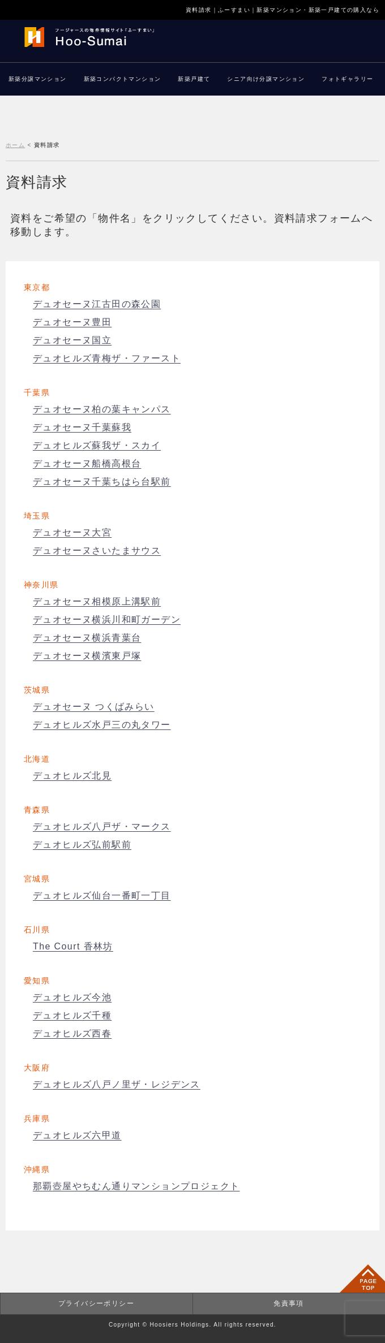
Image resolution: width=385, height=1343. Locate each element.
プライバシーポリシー (96, 1303)
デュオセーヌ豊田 (72, 322)
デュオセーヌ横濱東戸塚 (87, 655)
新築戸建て (194, 79)
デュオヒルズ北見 (72, 775)
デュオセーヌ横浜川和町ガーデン (107, 619)
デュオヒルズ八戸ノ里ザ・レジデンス (116, 1084)
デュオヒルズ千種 (72, 1015)
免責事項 (288, 1303)
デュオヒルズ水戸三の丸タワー (102, 724)
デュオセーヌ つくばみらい (94, 706)
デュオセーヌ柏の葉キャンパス (102, 409)
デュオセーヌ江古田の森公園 (97, 304)
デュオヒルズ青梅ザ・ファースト (107, 358)
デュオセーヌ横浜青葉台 (87, 637)
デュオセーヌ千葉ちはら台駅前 (102, 481)
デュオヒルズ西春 (72, 1033)
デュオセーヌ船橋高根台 (87, 463)
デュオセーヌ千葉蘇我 (82, 427)
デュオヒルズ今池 (72, 997)
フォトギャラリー (347, 79)
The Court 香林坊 (73, 946)
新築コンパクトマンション (122, 79)
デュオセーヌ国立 (72, 340)
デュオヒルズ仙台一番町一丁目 (102, 895)
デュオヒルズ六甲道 (77, 1135)
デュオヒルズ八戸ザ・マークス (102, 826)
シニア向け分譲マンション (266, 79)
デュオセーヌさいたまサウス (97, 550)
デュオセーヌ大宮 (72, 532)
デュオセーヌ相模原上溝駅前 (97, 601)
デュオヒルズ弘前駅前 (82, 844)
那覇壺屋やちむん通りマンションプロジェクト (136, 1186)
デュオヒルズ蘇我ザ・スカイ (97, 445)
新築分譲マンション (37, 79)
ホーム (15, 145)
